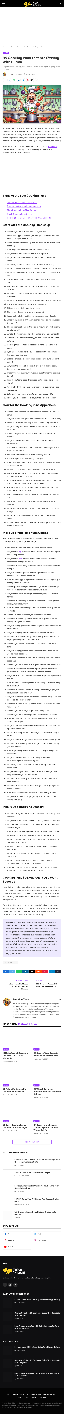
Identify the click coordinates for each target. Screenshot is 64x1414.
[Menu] (3, 4)
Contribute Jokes (38, 1397)
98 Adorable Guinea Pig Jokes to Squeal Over (14, 1090)
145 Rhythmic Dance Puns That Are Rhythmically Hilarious (35, 1213)
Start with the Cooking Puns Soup (22, 202)
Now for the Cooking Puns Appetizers (24, 206)
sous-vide (52, 146)
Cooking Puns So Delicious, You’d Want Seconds (29, 218)
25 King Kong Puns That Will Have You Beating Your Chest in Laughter (36, 1187)
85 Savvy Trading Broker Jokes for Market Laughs (15, 1126)
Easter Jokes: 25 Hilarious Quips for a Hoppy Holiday (37, 1300)
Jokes (6, 53)
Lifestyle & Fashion (10, 963)
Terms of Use (35, 1394)
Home (8, 1394)
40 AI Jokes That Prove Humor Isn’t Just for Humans (18, 986)
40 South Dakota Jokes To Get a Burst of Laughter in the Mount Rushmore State (37, 1161)
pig (20, 551)
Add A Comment (32, 1142)
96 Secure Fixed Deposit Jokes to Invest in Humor (45, 1054)
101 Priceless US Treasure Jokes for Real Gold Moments (15, 1055)
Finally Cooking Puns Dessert (20, 214)
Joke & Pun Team (16, 74)
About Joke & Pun (20, 1394)
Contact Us (23, 1397)
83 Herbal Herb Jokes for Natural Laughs (32, 1173)
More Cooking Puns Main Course (21, 210)
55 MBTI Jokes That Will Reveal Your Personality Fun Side (36, 1200)
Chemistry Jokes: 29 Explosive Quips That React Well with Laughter (37, 1314)
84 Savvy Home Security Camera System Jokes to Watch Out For (45, 1127)
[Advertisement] (32, 26)
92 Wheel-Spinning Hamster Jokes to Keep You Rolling (47, 1091)
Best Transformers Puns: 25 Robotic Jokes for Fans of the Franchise (36, 1327)
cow (20, 558)
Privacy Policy (49, 1394)
